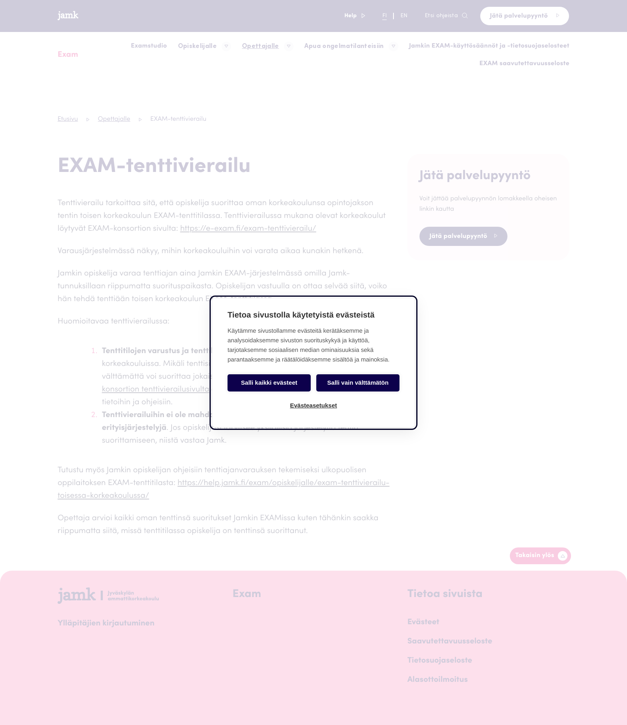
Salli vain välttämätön (357, 382)
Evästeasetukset (313, 405)
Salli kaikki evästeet (269, 382)
